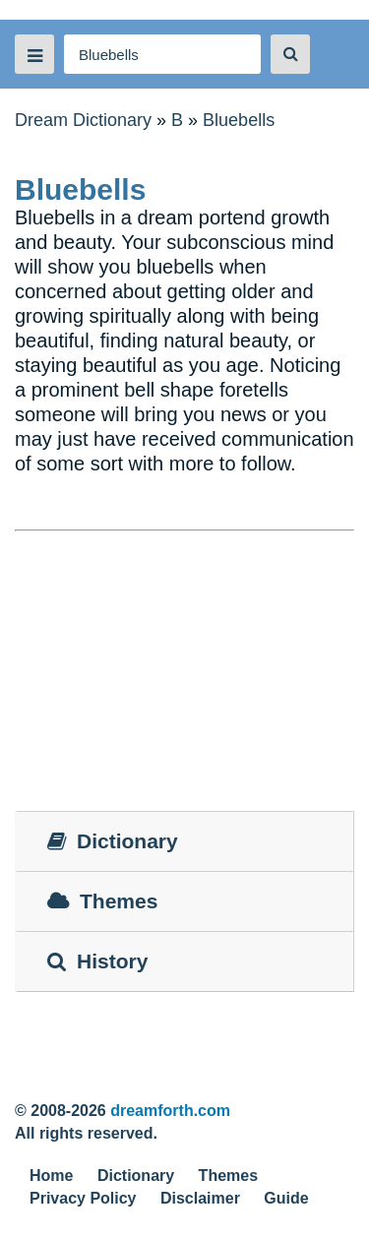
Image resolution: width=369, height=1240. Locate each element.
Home (51, 1175)
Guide (286, 1198)
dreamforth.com (170, 1110)
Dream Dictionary (83, 120)
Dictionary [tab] (112, 841)
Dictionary (135, 1175)
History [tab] (97, 961)
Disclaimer (200, 1198)
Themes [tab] (102, 901)
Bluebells (239, 120)
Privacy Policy (83, 1198)
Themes (228, 1175)
